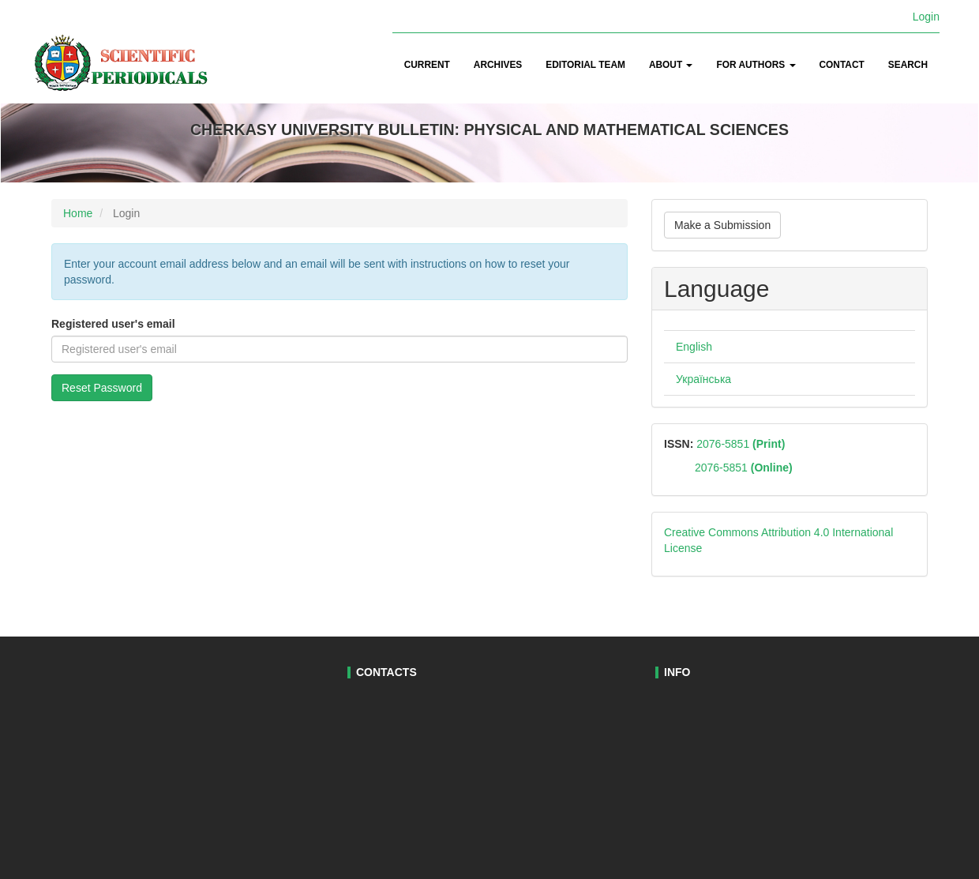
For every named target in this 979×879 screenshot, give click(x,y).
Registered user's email (113, 323)
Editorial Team (585, 64)
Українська (703, 379)
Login (926, 16)
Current (427, 64)
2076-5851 (739, 444)
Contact (842, 64)
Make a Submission (722, 225)
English (694, 346)
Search (908, 64)
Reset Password (102, 387)
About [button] (671, 64)
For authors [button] (755, 64)
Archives (498, 64)
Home (77, 213)
